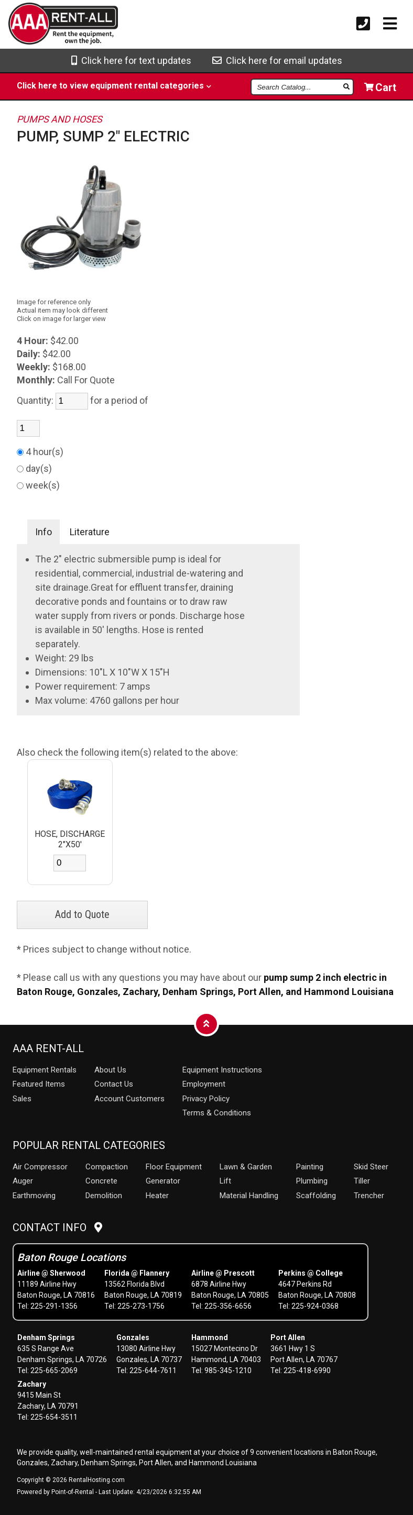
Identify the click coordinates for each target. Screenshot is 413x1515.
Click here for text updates (131, 60)
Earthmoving (34, 1195)
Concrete (101, 1181)
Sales (22, 1098)
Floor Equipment (174, 1166)
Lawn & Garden (246, 1166)
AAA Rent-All (48, 1048)
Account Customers (129, 1098)
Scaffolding (316, 1195)
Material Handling (249, 1195)
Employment (203, 1084)
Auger (23, 1181)
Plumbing (312, 1181)
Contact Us (113, 1084)
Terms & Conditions (216, 1113)
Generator (163, 1181)
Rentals (45, 1070)
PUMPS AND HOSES (59, 119)
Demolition (103, 1195)
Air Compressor (40, 1166)
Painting (309, 1166)
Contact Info (57, 1227)
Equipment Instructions (222, 1070)
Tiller (362, 1181)
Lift (225, 1181)
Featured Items (39, 1084)
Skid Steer (371, 1166)
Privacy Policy (206, 1098)
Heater (157, 1195)
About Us (110, 1070)
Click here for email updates (277, 60)
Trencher (369, 1195)
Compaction (106, 1166)
